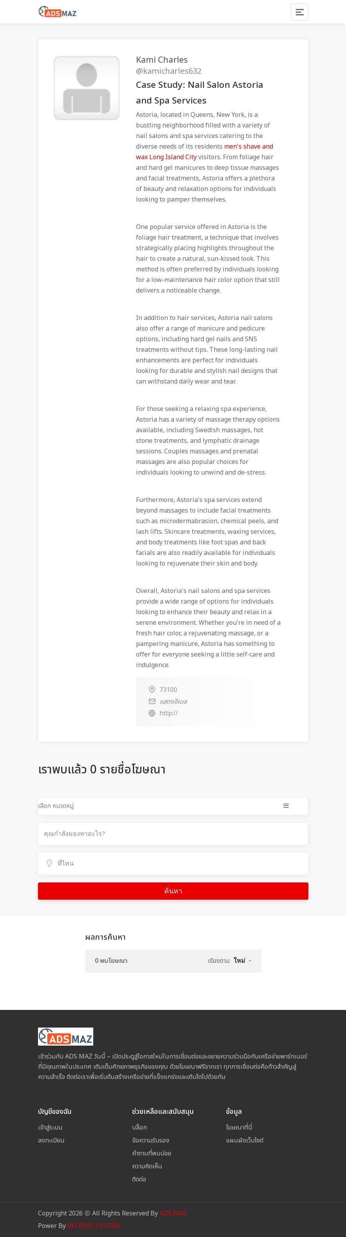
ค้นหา (173, 891)
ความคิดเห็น (147, 1166)
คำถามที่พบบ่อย (151, 1153)
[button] (243, 961)
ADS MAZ (173, 1213)
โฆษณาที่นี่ (239, 1127)
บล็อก (139, 1127)
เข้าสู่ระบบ (50, 1127)
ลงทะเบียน (51, 1140)
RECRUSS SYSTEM (93, 1226)
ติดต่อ (139, 1179)
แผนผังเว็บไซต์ (244, 1140)
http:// (168, 713)
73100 (168, 690)
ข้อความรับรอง (150, 1140)
